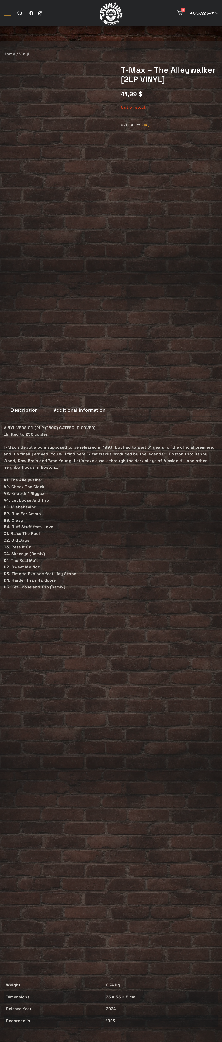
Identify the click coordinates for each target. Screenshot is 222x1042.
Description (24, 156)
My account (201, 13)
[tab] (24, 156)
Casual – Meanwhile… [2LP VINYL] (37, 917)
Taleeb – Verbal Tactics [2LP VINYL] (111, 917)
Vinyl (24, 54)
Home (9, 54)
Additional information (79, 156)
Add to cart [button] (37, 951)
